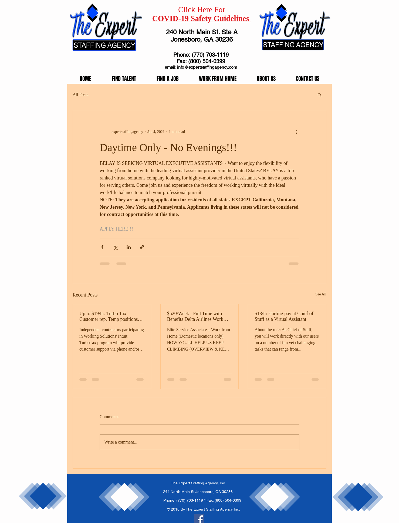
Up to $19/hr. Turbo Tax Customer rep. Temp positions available (108, 316)
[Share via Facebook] (102, 247)
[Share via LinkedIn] (128, 247)
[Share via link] (141, 247)
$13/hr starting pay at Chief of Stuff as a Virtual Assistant (284, 316)
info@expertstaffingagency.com (207, 67)
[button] (319, 94)
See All (320, 294)
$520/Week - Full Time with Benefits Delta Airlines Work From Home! (195, 316)
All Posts (80, 94)
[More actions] (296, 131)
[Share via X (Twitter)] (115, 247)
